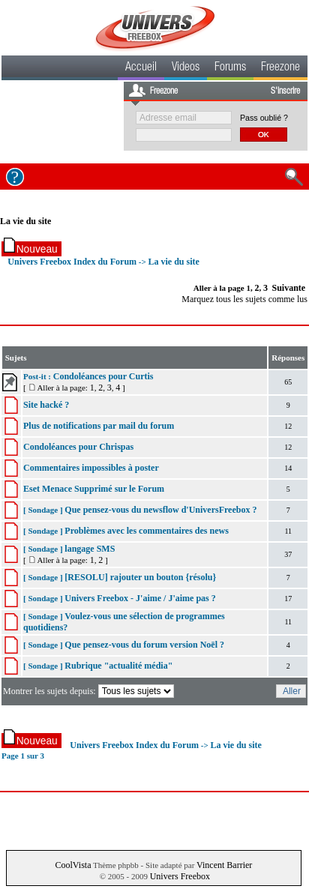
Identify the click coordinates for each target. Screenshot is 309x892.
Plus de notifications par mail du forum (98, 426)
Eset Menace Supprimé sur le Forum (93, 488)
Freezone (280, 68)
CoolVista (74, 865)
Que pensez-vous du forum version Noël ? (144, 644)
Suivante (289, 288)
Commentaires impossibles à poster (91, 467)
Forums (230, 68)
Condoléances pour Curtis (103, 376)
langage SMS (89, 548)
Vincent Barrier (224, 865)
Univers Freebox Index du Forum (72, 261)
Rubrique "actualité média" (118, 665)
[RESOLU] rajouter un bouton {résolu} (140, 577)
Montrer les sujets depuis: (89, 691)
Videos (186, 68)
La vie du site (25, 221)
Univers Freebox (180, 876)
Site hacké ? (46, 405)
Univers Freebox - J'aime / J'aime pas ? (139, 598)
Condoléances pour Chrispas (78, 447)
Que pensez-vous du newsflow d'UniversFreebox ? (160, 509)
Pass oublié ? (264, 117)
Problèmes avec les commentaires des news (146, 530)
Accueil (141, 68)
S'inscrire (285, 91)
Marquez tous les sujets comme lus (245, 299)
